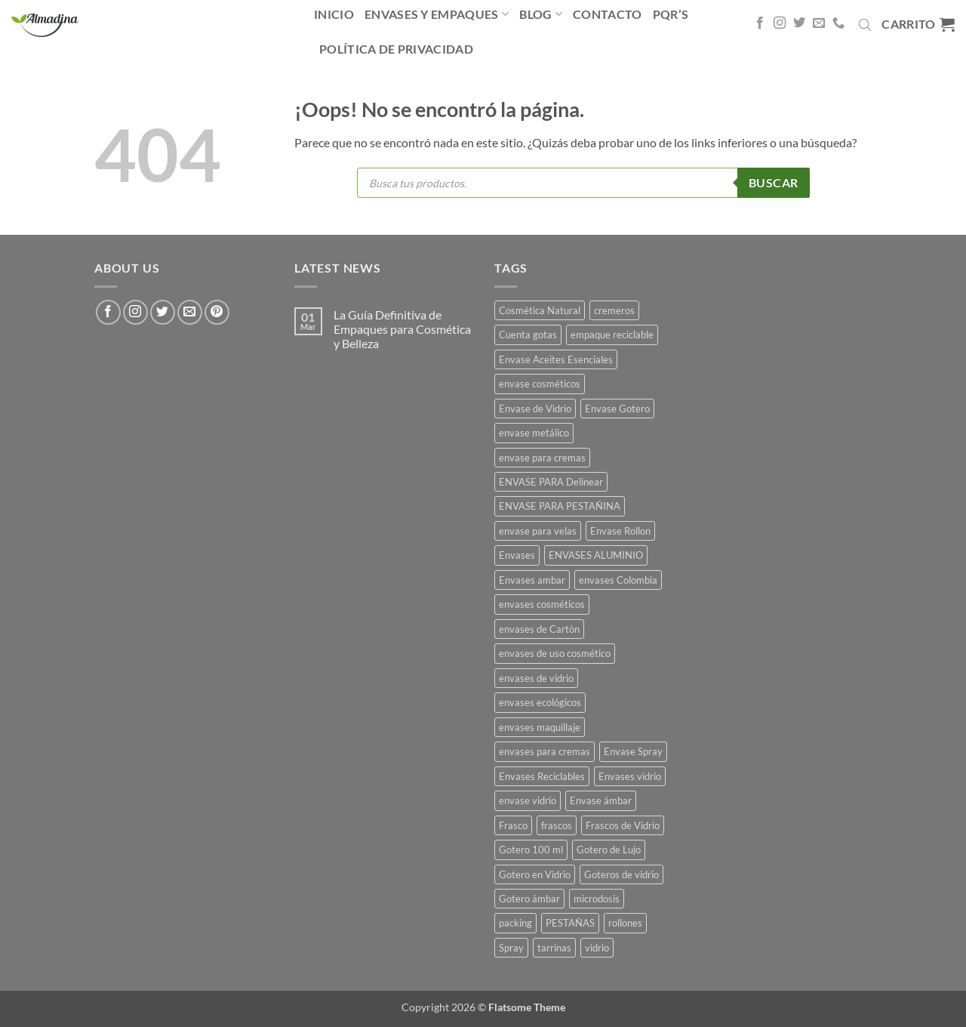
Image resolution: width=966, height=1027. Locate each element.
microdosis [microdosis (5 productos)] (597, 899)
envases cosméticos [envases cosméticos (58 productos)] (542, 604)
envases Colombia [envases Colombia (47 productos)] (618, 580)
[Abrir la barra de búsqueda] (865, 24)
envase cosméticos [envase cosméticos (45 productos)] (539, 384)
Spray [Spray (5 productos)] (511, 948)
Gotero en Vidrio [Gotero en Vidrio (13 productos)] (535, 874)
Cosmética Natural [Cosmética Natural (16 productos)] (539, 310)
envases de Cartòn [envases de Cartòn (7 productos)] (539, 629)
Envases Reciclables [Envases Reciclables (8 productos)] (542, 776)
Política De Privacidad (396, 49)
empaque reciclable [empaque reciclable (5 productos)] (612, 334)
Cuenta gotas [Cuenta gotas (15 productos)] (528, 334)
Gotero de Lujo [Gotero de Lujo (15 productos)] (609, 849)
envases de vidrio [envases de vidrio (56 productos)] (536, 678)
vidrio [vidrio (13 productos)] (597, 948)
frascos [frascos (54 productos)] (556, 825)
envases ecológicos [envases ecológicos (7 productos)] (540, 702)
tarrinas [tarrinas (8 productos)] (554, 948)
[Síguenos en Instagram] (780, 23)
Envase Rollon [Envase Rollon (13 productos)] (620, 531)
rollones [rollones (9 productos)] (625, 923)
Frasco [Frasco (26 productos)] (513, 825)
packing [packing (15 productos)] (515, 923)
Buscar (773, 183)
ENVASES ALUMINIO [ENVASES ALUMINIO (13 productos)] (596, 555)
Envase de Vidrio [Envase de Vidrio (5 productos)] (535, 408)
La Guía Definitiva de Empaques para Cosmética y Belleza (402, 328)
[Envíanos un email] (819, 23)
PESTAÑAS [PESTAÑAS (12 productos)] (570, 923)
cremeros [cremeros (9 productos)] (614, 310)
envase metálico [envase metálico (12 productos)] (534, 433)
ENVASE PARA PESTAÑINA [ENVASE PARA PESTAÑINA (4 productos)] (559, 506)
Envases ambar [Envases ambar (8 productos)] (532, 580)
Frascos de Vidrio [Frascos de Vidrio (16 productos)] (623, 825)
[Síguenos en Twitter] (799, 23)
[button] (918, 24)
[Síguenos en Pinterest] (217, 312)
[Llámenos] (838, 23)
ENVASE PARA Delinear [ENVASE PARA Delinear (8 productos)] (551, 482)
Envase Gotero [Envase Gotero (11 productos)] (617, 408)
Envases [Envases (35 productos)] (517, 555)
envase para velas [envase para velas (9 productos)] (538, 531)
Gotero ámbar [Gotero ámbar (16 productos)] (529, 899)
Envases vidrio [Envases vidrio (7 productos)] (629, 776)
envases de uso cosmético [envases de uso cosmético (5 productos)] (555, 653)
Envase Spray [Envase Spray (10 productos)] (633, 751)
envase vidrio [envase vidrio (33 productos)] (527, 800)
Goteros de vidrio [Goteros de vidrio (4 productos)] (621, 874)
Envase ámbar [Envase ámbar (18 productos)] (601, 800)
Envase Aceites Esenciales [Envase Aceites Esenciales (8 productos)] (556, 359)
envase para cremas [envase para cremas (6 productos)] (542, 458)
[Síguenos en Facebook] (760, 23)
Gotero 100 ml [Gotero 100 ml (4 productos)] (531, 849)
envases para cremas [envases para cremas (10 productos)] (544, 751)
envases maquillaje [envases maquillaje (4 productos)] (539, 727)
